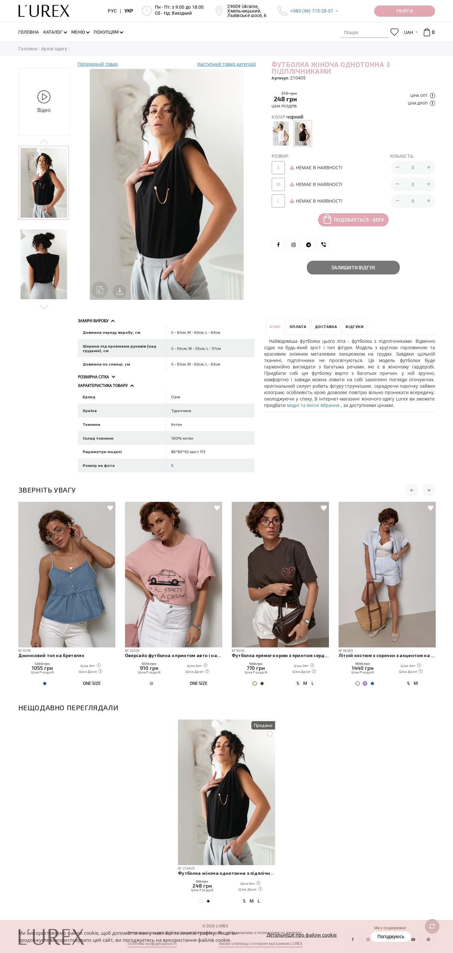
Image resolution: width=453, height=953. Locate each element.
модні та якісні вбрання (314, 405)
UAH (408, 32)
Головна (28, 49)
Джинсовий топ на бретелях (51, 655)
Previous (44, 142)
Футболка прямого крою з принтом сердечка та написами (280, 655)
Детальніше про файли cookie (302, 935)
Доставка (326, 326)
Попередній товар (98, 64)
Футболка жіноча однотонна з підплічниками (226, 873)
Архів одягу (54, 49)
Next (44, 306)
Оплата (297, 326)
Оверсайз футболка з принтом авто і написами (173, 655)
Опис (275, 326)
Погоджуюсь (390, 936)
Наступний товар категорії (226, 64)
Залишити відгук (353, 267)
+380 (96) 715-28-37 (311, 10)
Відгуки (355, 326)
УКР (128, 10)
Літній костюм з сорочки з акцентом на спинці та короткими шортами (387, 655)
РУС (112, 10)
